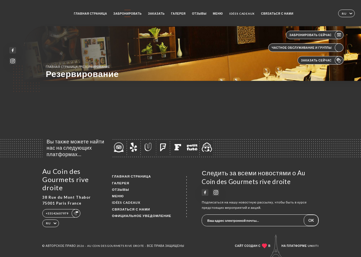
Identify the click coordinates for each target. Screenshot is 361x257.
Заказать (156, 13)
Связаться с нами (277, 13)
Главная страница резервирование (78, 66)
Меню (218, 13)
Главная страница (90, 13)
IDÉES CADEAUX (242, 13)
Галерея (178, 13)
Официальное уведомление (141, 216)
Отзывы (199, 13)
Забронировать (127, 13)
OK (311, 220)
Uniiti (313, 245)
